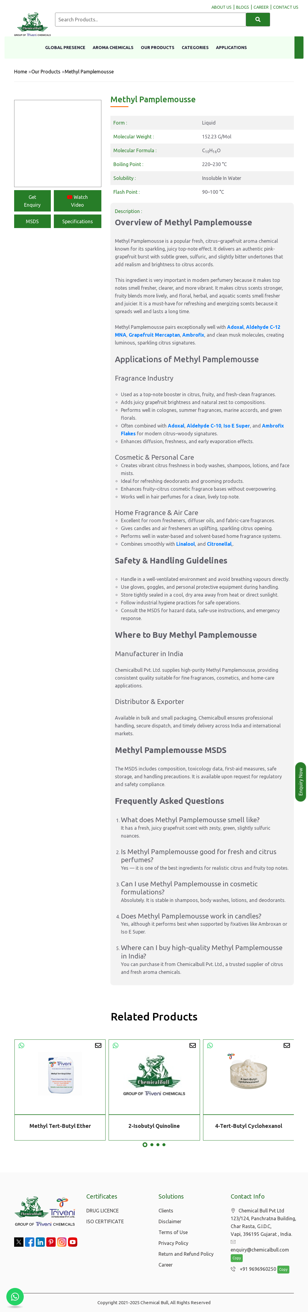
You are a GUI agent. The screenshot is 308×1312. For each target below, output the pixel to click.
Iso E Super (236, 425)
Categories (195, 47)
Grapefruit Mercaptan (154, 335)
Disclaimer (170, 1221)
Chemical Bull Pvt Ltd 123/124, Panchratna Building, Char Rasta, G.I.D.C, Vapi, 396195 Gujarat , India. (263, 1222)
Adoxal (235, 327)
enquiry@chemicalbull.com (260, 1245)
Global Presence (65, 47)
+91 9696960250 (253, 1269)
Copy (237, 1258)
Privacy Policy (173, 1243)
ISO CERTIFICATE (105, 1221)
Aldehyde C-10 (204, 425)
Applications (231, 47)
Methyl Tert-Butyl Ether (60, 1126)
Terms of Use (173, 1232)
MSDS (32, 221)
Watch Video (77, 201)
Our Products (157, 47)
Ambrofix (193, 335)
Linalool (185, 544)
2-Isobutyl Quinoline (154, 1126)
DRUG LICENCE (102, 1210)
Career (166, 1264)
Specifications (77, 221)
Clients (166, 1210)
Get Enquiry (32, 201)
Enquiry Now (300, 782)
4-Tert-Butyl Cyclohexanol (248, 1126)
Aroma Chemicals (113, 47)
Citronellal (219, 544)
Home (20, 71)
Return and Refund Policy (186, 1254)
